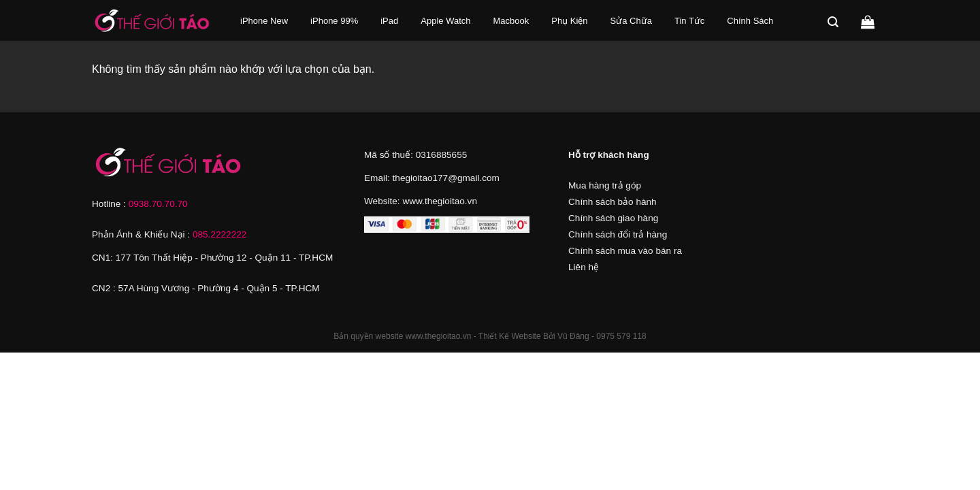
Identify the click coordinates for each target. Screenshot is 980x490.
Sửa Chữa (631, 21)
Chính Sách (750, 21)
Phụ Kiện (569, 21)
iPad (389, 21)
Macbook (511, 21)
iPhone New (264, 21)
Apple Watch (445, 21)
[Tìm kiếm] (835, 22)
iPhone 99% (334, 21)
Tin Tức (689, 21)
